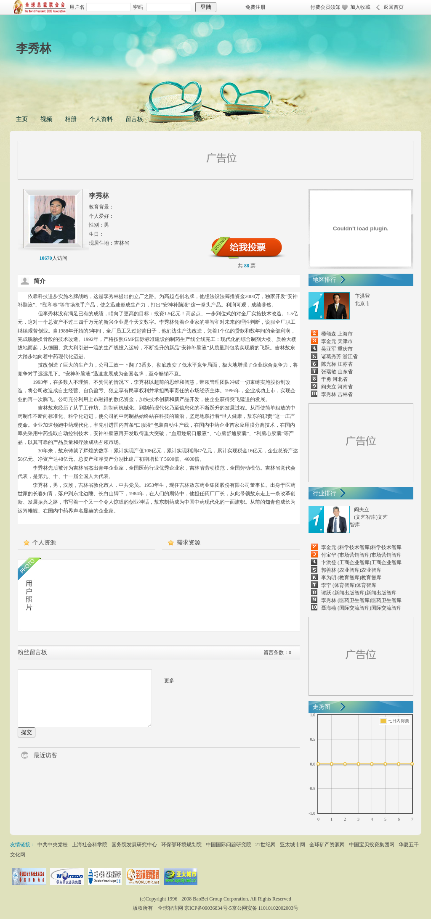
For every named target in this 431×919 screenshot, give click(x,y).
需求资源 (188, 542)
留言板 (134, 119)
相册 (71, 119)
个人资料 (101, 119)
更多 (169, 681)
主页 (22, 119)
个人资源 (44, 542)
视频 (46, 119)
